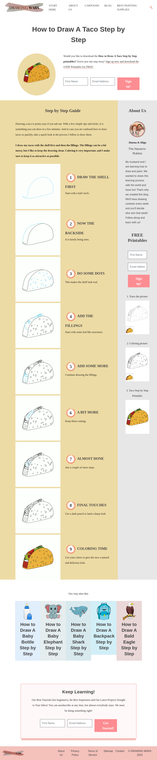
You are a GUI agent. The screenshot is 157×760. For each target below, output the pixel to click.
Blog (108, 5)
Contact (120, 751)
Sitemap (108, 751)
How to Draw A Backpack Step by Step (104, 636)
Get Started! (108, 725)
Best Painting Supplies (127, 7)
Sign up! (128, 83)
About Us (73, 7)
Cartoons (92, 5)
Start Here (53, 7)
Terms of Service (93, 753)
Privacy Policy (75, 753)
